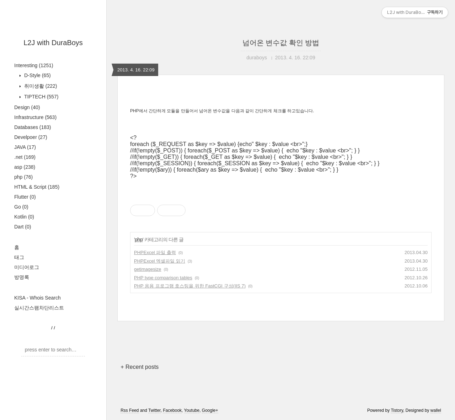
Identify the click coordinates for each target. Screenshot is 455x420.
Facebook (172, 410)
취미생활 (40, 86)
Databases (32, 127)
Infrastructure (35, 117)
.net (25, 157)
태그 (19, 257)
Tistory (397, 410)
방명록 (21, 277)
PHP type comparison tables (163, 277)
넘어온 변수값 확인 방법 (281, 43)
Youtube (192, 410)
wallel (435, 410)
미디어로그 (26, 267)
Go (21, 207)
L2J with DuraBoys (53, 43)
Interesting (33, 65)
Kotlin (24, 217)
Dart (22, 227)
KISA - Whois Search (37, 298)
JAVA (25, 147)
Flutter (25, 197)
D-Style (37, 75)
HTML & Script (36, 187)
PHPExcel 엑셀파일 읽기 (159, 261)
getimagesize (147, 269)
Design (27, 107)
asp (24, 167)
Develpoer (30, 137)
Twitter (154, 410)
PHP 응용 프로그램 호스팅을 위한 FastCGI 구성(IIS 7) (190, 286)
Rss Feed (130, 410)
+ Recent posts (140, 367)
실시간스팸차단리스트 (39, 308)
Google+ (210, 410)
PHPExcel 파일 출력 (155, 252)
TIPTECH (40, 96)
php (23, 177)
